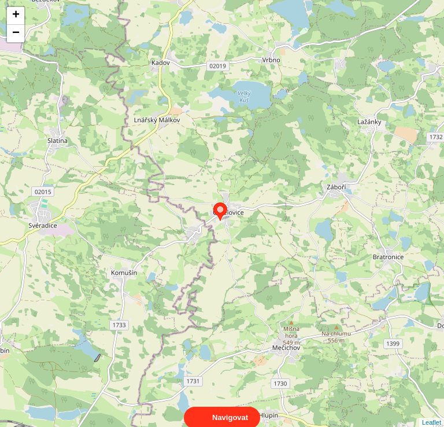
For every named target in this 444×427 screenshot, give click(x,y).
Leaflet (431, 411)
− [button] (16, 33)
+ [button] (16, 15)
